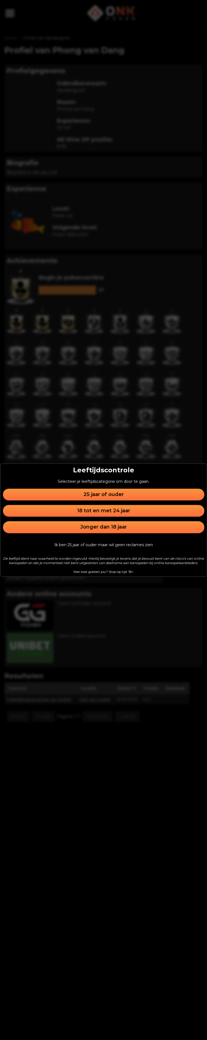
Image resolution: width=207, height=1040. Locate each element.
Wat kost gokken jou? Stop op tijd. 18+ (103, 572)
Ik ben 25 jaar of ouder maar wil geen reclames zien (103, 544)
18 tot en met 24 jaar (103, 511)
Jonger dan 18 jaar (103, 527)
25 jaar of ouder (104, 494)
